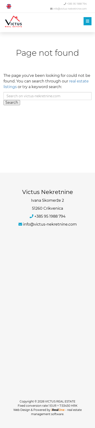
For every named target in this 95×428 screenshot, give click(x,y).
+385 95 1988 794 (75, 4)
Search (11, 102)
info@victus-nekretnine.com (68, 8)
